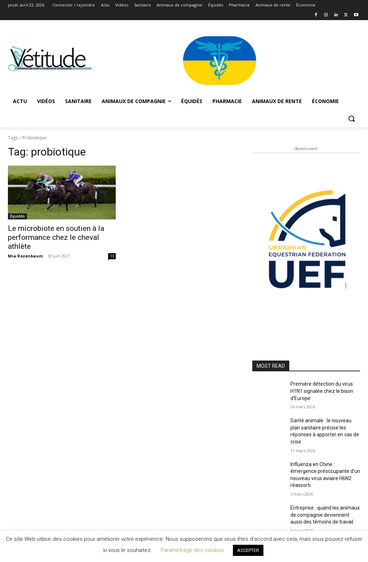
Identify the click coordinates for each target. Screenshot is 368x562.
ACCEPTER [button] (248, 550)
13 (112, 256)
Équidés (17, 216)
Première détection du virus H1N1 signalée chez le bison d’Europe (321, 391)
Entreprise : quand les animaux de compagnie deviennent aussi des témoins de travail (325, 515)
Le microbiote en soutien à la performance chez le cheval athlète (56, 237)
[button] (351, 118)
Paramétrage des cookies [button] (192, 550)
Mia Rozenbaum (25, 256)
